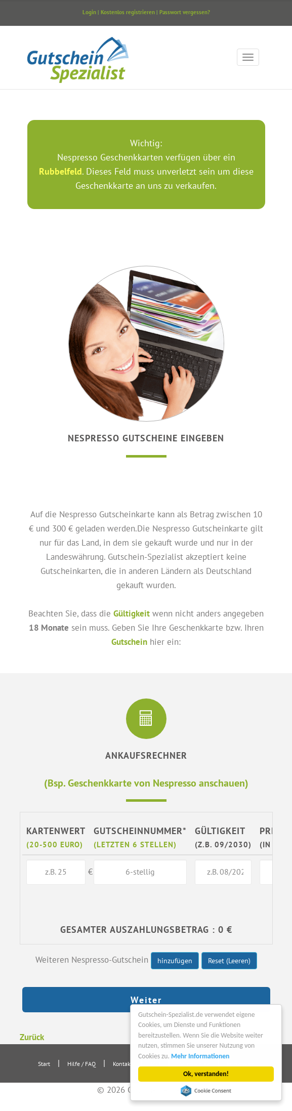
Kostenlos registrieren (128, 12)
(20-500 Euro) (54, 844)
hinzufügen (174, 960)
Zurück (32, 1037)
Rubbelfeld (60, 171)
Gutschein (129, 641)
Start (44, 1063)
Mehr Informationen (200, 1056)
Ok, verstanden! (206, 1073)
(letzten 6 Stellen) (135, 844)
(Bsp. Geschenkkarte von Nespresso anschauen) (146, 782)
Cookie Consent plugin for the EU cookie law (206, 1090)
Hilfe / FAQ (81, 1063)
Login (89, 12)
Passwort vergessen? (184, 12)
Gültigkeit (131, 613)
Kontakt (123, 1063)
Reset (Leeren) (229, 960)
